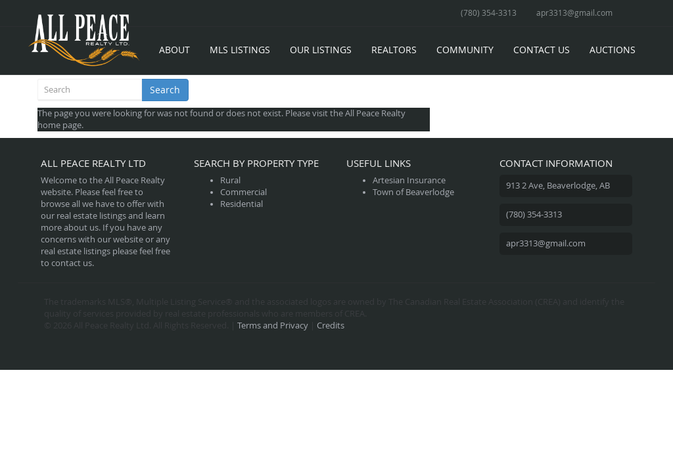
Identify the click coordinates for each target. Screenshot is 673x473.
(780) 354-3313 (489, 12)
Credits (330, 325)
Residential (241, 204)
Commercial (243, 192)
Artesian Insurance (409, 180)
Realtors (394, 49)
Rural (230, 180)
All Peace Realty (375, 113)
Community (465, 49)
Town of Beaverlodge (413, 192)
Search (165, 89)
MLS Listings (240, 49)
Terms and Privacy (272, 325)
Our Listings (321, 49)
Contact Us (541, 49)
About (174, 49)
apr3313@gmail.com (574, 12)
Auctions (613, 49)
